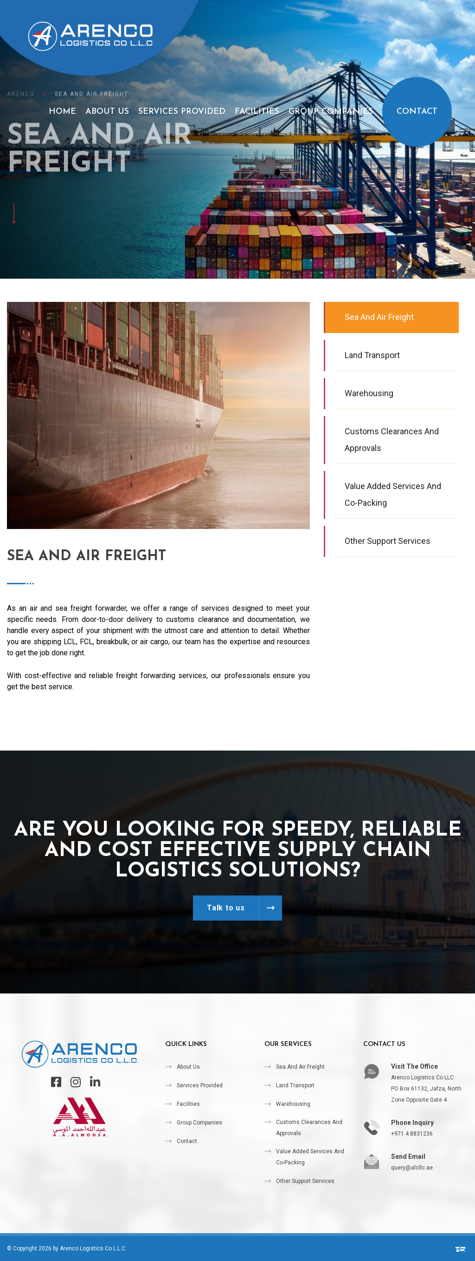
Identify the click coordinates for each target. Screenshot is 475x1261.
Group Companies (331, 111)
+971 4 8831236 (412, 1133)
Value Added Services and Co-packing (310, 1157)
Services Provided (181, 111)
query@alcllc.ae (412, 1167)
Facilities (257, 111)
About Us (107, 111)
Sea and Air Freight (300, 1067)
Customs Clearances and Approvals (309, 1128)
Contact (417, 111)
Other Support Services (305, 1181)
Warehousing (293, 1104)
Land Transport (295, 1085)
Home (62, 111)
